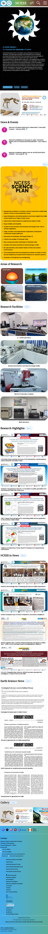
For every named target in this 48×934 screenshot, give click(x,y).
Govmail (8, 890)
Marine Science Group (12, 869)
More (45, 164)
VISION (17, 87)
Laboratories (9, 862)
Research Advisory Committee (14, 859)
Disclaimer (9, 910)
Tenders (8, 888)
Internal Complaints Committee (14, 883)
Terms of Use (9, 908)
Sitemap (9, 912)
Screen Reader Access (12, 914)
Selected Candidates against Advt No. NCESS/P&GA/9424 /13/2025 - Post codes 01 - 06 (27, 153)
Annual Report (10, 879)
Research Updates (11, 877)
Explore (27, 307)
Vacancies (9, 885)
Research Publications (12, 881)
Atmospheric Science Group (13, 871)
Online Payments (11, 875)
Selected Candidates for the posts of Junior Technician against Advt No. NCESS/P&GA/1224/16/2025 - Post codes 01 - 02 (27, 141)
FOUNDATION (8, 87)
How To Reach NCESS (11, 892)
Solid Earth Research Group (13, 864)
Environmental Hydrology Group (14, 866)
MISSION (24, 87)
